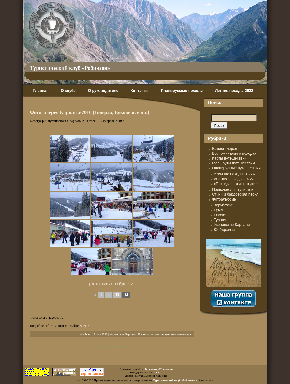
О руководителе (103, 90)
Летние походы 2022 (234, 90)
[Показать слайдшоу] (112, 284)
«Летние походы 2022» (234, 179)
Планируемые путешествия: (237, 168)
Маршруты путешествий (233, 163)
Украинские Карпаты (123, 334)
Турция (220, 220)
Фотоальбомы (224, 199)
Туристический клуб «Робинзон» (70, 68)
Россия (220, 215)
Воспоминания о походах (234, 153)
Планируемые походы (182, 90)
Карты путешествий (229, 158)
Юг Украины (224, 229)
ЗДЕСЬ (84, 326)
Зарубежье (223, 205)
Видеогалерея (224, 148)
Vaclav (157, 372)
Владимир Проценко (159, 369)
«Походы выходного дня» (236, 184)
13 (117, 295)
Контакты (140, 90)
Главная (40, 90)
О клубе (68, 90)
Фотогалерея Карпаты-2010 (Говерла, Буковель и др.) (89, 112)
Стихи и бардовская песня (235, 194)
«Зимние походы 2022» (234, 174)
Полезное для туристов (232, 189)
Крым (218, 210)
